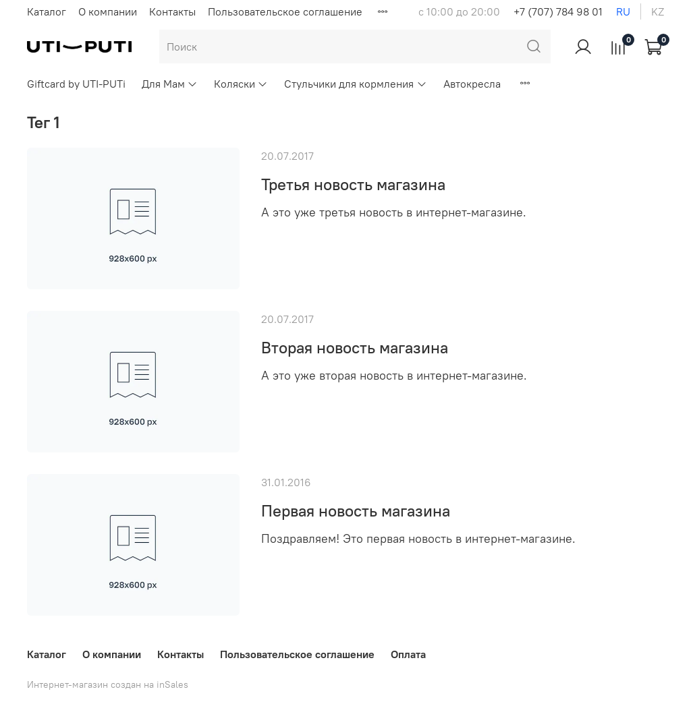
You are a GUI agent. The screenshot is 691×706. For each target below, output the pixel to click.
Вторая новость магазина (354, 347)
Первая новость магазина (355, 510)
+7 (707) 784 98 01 (558, 11)
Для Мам (170, 83)
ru (623, 11)
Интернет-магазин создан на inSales (107, 684)
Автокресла (472, 83)
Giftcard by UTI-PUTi (76, 83)
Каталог (46, 11)
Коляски (241, 83)
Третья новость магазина (353, 184)
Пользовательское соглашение (285, 11)
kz (657, 11)
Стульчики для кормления (355, 83)
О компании (107, 11)
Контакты (172, 11)
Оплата (408, 654)
